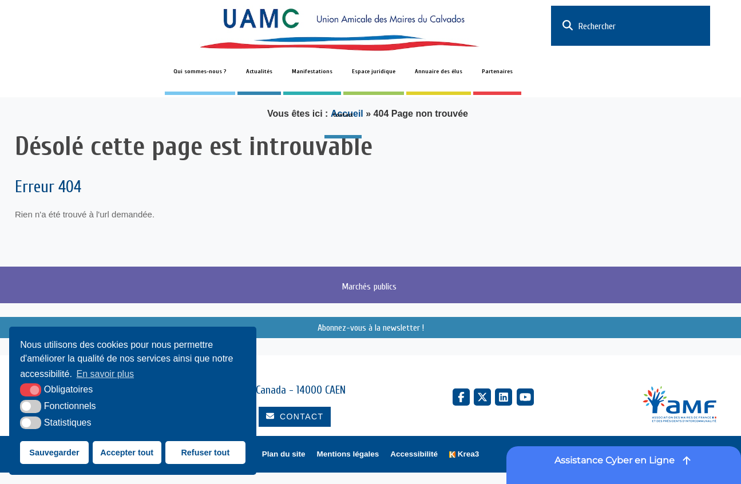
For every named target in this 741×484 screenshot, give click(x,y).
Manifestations (312, 71)
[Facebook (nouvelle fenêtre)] (461, 397)
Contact (343, 115)
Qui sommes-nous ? (200, 71)
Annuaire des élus (438, 71)
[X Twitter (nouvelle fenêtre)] (482, 397)
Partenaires (497, 71)
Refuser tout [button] (205, 452)
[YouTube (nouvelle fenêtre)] (525, 397)
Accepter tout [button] (126, 452)
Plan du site (284, 454)
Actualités (259, 71)
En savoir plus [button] (105, 374)
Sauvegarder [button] (54, 452)
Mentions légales (348, 454)
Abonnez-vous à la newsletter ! (371, 328)
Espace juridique (373, 71)
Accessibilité (414, 454)
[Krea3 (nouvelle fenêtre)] (464, 454)
